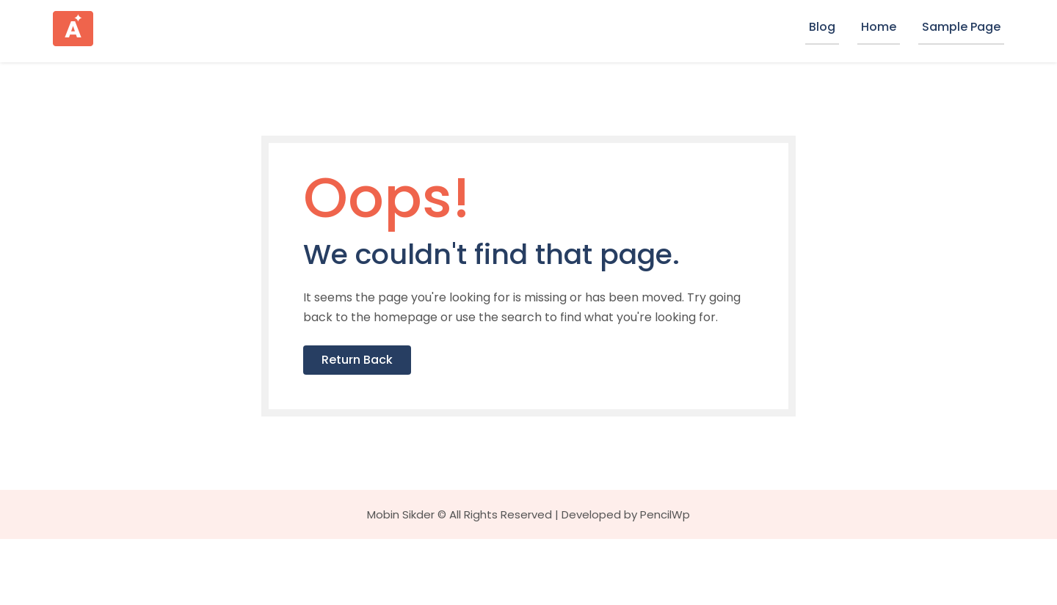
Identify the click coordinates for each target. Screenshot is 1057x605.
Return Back (393, 423)
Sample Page (961, 26)
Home (878, 26)
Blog (822, 26)
